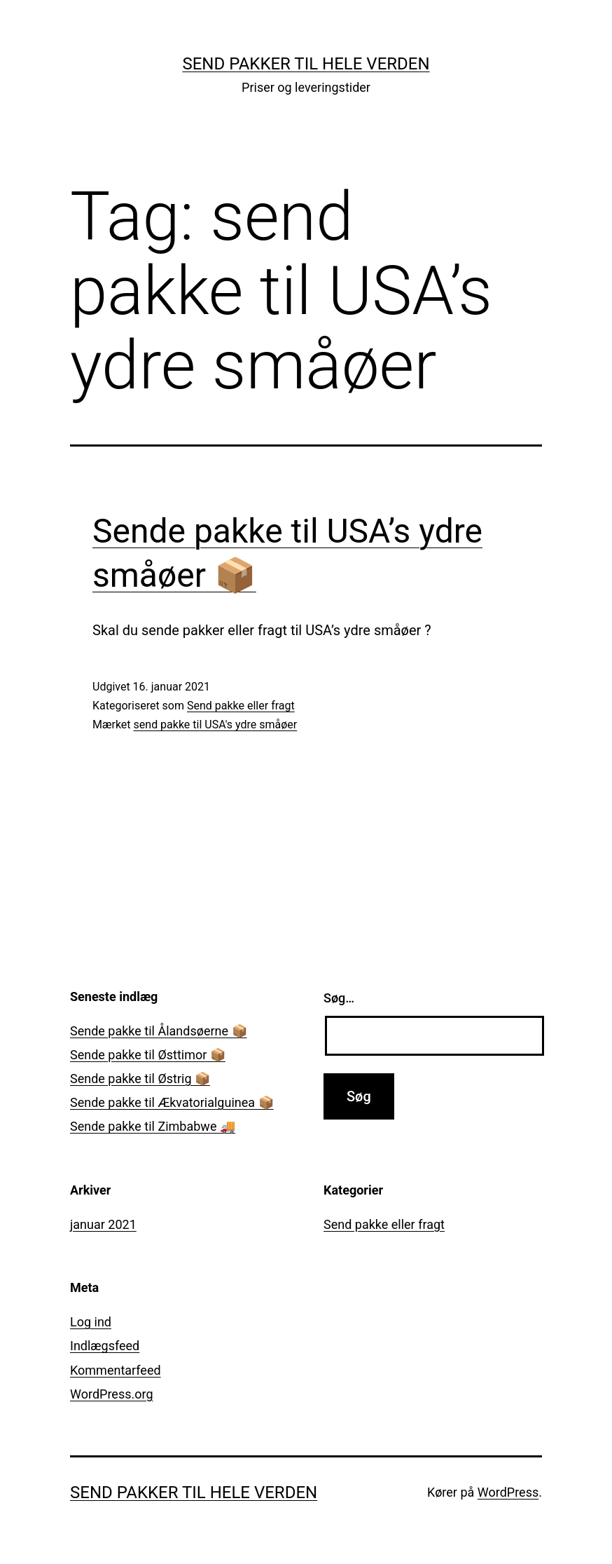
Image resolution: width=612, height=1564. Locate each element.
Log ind (90, 1321)
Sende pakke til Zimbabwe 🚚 (152, 1126)
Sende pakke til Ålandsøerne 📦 (158, 1031)
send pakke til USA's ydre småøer (216, 724)
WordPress (508, 1492)
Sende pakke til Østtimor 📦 (147, 1054)
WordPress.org (111, 1394)
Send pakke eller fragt (241, 705)
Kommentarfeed (115, 1370)
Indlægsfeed (104, 1345)
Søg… (339, 998)
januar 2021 (103, 1224)
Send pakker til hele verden (305, 64)
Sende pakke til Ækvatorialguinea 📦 (172, 1102)
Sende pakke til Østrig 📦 (140, 1078)
